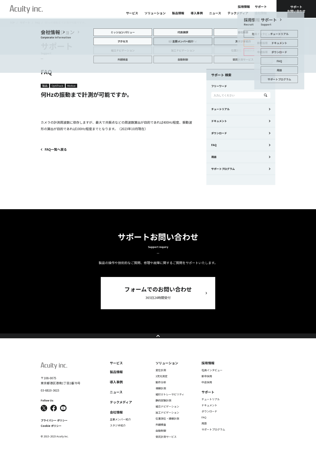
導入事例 (197, 13)
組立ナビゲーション (167, 414)
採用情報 (244, 6)
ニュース (215, 13)
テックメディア (238, 13)
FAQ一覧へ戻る (56, 149)
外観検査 (161, 433)
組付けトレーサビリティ (170, 402)
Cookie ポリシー (51, 434)
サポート (261, 6)
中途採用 (207, 390)
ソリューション (155, 13)
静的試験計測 (163, 408)
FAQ (37, 22)
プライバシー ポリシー (54, 428)
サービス (132, 13)
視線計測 (161, 396)
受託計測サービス (166, 445)
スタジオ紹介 (118, 433)
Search (265, 95)
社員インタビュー (212, 378)
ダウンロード (219, 133)
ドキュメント (219, 121)
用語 (213, 157)
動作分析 (161, 390)
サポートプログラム (223, 169)
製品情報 (178, 13)
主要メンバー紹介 (120, 427)
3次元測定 (161, 384)
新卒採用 (207, 384)
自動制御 (161, 439)
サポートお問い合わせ (296, 9)
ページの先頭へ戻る (158, 339)
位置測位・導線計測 (167, 426)
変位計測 (161, 378)
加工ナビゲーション (167, 420)
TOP (12, 22)
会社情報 (261, 13)
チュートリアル (220, 109)
